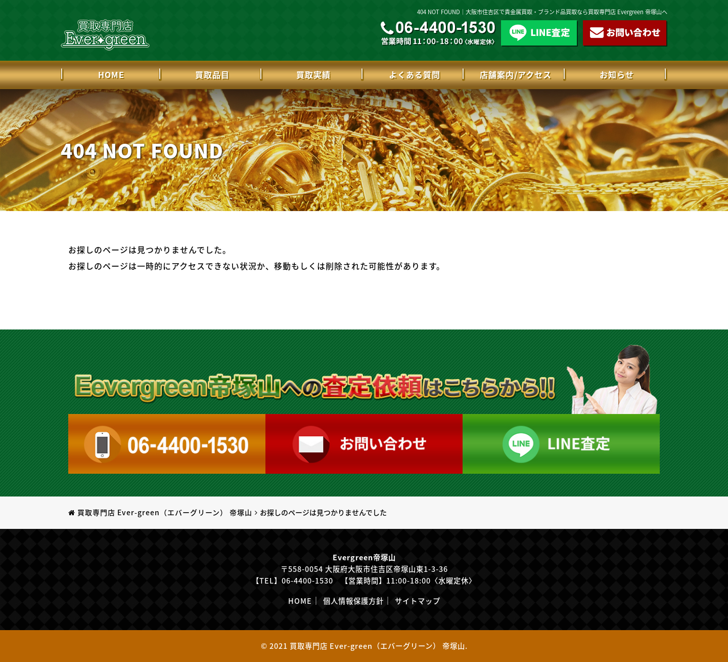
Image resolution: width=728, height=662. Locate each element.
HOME (111, 74)
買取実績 (313, 74)
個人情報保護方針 (353, 600)
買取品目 (212, 74)
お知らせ (617, 74)
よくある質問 (414, 74)
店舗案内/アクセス (516, 74)
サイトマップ (417, 600)
